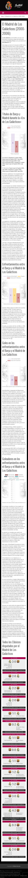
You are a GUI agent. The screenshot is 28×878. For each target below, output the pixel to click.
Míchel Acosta (16, 866)
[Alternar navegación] (3, 12)
